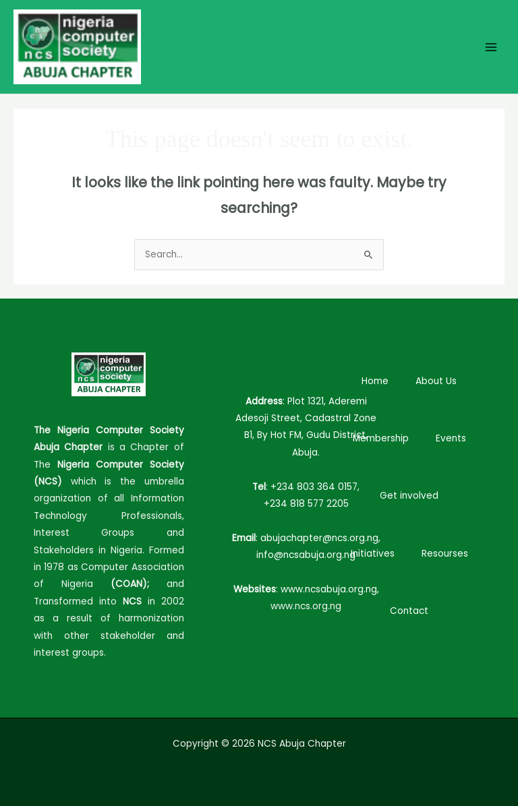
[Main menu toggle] (491, 47)
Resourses (445, 553)
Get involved (409, 495)
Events (451, 438)
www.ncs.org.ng (305, 606)
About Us (436, 381)
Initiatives (373, 553)
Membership (381, 438)
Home (375, 381)
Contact (409, 610)
